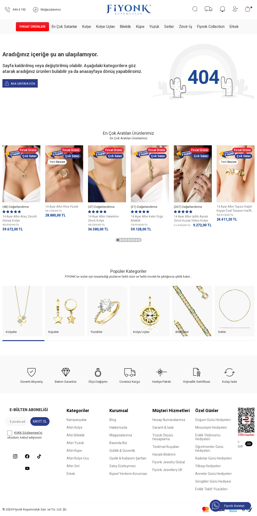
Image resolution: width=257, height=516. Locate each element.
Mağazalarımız (120, 435)
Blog (112, 420)
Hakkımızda (118, 427)
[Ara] (194, 9)
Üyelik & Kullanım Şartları (127, 458)
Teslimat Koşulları (165, 447)
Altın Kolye (74, 427)
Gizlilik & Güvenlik (122, 450)
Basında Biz (118, 443)
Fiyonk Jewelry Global (168, 462)
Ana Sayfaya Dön (20, 83)
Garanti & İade (163, 427)
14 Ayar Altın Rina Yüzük (61, 206)
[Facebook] (27, 456)
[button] (118, 240)
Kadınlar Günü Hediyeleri (213, 458)
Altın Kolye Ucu (78, 458)
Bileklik (125, 27)
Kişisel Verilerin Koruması (128, 474)
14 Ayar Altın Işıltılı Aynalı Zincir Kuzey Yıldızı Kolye (191, 218)
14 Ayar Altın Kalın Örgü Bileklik (147, 218)
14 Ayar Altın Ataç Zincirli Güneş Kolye (19, 218)
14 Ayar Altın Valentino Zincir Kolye (103, 218)
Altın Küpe (74, 450)
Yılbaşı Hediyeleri (208, 466)
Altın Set (73, 466)
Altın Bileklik (76, 435)
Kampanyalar (77, 420)
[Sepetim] (248, 9)
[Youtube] (27, 468)
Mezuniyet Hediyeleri (211, 427)
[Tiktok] (39, 456)
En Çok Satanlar (64, 27)
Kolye (86, 27)
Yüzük (154, 27)
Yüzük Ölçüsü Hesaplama (162, 437)
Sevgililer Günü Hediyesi (213, 481)
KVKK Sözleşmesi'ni (28, 432)
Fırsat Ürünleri (32, 26)
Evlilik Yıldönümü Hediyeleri (207, 437)
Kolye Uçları (105, 27)
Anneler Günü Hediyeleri (213, 474)
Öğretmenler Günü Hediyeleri (209, 448)
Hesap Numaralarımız (168, 420)
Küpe (140, 27)
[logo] (128, 9)
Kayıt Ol (40, 421)
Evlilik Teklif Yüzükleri (211, 489)
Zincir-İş (185, 27)
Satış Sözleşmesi (122, 466)
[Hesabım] (235, 9)
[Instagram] (15, 456)
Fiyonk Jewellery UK (167, 470)
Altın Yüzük (75, 443)
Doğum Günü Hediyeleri (213, 420)
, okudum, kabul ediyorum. (25, 435)
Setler (169, 27)
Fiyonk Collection (211, 27)
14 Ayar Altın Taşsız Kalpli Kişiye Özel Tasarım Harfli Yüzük (234, 209)
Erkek (234, 27)
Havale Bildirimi (164, 454)
